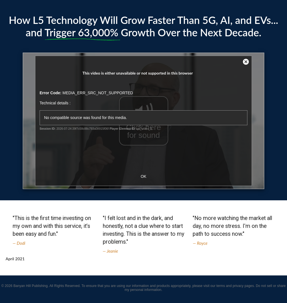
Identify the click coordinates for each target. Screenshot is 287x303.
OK (143, 176)
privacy (238, 286)
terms (220, 286)
